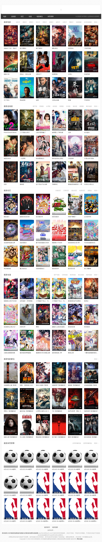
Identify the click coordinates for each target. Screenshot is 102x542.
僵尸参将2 (39, 48)
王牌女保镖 (55, 100)
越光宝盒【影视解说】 (27, 411)
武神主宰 (22, 327)
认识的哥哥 (87, 216)
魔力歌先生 (23, 268)
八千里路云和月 (25, 132)
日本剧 (68, 106)
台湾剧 (48, 106)
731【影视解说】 (57, 411)
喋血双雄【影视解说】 (43, 437)
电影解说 (40, 16)
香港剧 (41, 106)
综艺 (22, 16)
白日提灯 (87, 132)
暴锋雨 (22, 184)
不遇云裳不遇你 (89, 158)
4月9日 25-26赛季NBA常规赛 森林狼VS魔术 (49, 521)
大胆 (69, 132)
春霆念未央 (7, 158)
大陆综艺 (58, 190)
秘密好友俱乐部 (25, 216)
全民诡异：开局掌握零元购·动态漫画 (31, 301)
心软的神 (71, 158)
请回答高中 (55, 268)
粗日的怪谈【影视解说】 (92, 437)
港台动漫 (81, 275)
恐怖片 (45, 22)
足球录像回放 (77, 443)
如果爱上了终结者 (57, 132)
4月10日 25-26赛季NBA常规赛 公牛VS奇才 (49, 495)
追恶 (37, 100)
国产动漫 (56, 275)
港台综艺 (74, 190)
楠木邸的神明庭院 (25, 353)
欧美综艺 (82, 190)
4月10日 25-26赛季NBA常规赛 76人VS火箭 (65, 495)
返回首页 (47, 527)
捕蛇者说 (55, 48)
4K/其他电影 (88, 22)
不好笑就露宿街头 (89, 242)
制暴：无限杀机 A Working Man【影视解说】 (34, 385)
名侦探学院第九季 (9, 242)
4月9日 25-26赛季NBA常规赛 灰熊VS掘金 (65, 521)
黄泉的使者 (71, 327)
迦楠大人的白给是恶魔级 (59, 327)
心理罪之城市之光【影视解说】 (45, 411)
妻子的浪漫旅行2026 (42, 242)
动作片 (18, 22)
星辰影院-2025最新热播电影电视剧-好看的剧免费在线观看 (20, 533)
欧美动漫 (73, 275)
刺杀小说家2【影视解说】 (44, 385)
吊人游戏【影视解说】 (27, 437)
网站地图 (79, 539)
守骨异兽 (87, 100)
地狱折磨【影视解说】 (91, 411)
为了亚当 (6, 100)
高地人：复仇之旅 (25, 74)
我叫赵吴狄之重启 (57, 158)
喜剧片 (25, 22)
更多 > (96, 22)
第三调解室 (87, 268)
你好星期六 (23, 242)
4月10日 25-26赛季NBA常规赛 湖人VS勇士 (33, 521)
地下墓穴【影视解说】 (59, 437)
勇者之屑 (71, 353)
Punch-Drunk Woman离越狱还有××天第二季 (17, 132)
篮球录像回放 (87, 443)
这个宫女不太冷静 (41, 184)
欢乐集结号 (39, 216)
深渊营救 (55, 74)
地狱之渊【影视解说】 (11, 437)
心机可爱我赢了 (41, 132)
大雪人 (70, 74)
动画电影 (79, 22)
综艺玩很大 (55, 216)
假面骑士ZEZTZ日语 (10, 301)
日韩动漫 (65, 275)
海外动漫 (89, 275)
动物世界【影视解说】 (59, 385)
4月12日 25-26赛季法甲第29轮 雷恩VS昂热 (81, 469)
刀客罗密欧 (87, 48)
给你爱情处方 (40, 158)
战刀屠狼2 (23, 48)
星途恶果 (22, 100)
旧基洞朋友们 (40, 268)
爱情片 (31, 22)
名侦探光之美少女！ (10, 327)
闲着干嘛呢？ (72, 216)
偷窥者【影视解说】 (74, 385)
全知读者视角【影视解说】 (92, 385)
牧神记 (86, 301)
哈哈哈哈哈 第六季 (74, 242)
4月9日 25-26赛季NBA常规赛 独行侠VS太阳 (81, 521)
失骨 (5, 184)
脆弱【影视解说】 (73, 437)
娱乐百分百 (71, 268)
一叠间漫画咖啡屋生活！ (92, 353)
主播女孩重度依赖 (9, 353)
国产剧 (35, 106)
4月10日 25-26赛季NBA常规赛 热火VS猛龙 (17, 521)
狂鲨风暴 (87, 74)
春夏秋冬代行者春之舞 (43, 353)
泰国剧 (81, 106)
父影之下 (39, 74)
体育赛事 (51, 16)
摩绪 (37, 327)
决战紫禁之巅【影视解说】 (12, 385)
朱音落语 (87, 327)
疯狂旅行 (6, 216)
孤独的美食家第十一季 (75, 184)
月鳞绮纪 (55, 184)
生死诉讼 (71, 48)
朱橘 (69, 100)
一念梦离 (22, 158)
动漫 (30, 16)
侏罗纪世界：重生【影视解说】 (78, 411)
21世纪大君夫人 (89, 184)
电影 (4, 16)
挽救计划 (6, 74)
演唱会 (90, 190)
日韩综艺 (66, 190)
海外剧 (75, 106)
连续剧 (13, 16)
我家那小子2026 (57, 242)
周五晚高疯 (7, 268)
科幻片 (38, 22)
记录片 (65, 22)
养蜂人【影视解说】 (10, 411)
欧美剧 (55, 106)
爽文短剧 (89, 106)
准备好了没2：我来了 (10, 48)
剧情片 (51, 22)
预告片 (71, 22)
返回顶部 (55, 527)
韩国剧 (61, 106)
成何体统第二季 (57, 353)
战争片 (58, 22)
